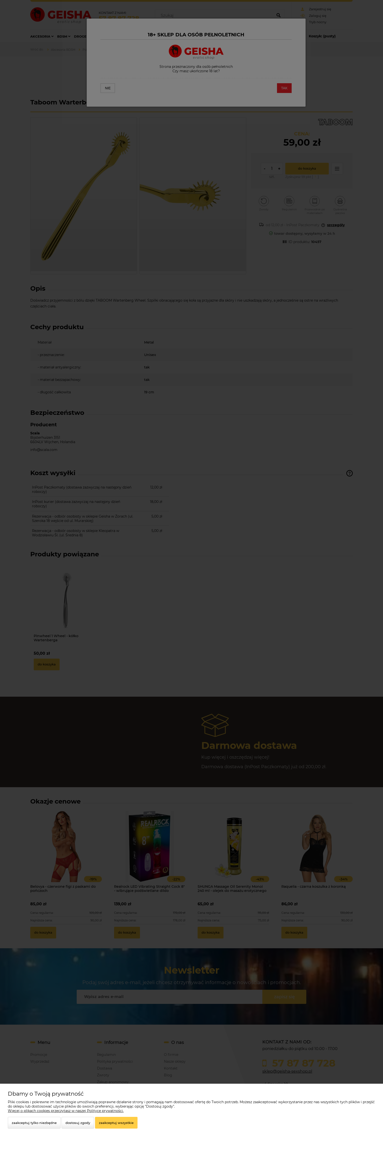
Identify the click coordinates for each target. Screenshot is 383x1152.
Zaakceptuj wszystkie (116, 1123)
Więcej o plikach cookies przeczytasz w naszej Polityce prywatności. (66, 1111)
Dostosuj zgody (77, 1123)
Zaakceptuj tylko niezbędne (34, 1123)
